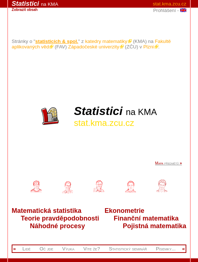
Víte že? (92, 248)
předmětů (168, 163)
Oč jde (46, 248)
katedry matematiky (108, 41)
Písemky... (165, 248)
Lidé (26, 248)
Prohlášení (164, 10)
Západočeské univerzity (96, 46)
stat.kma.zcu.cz (169, 4)
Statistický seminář (128, 248)
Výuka (68, 248)
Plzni (150, 46)
